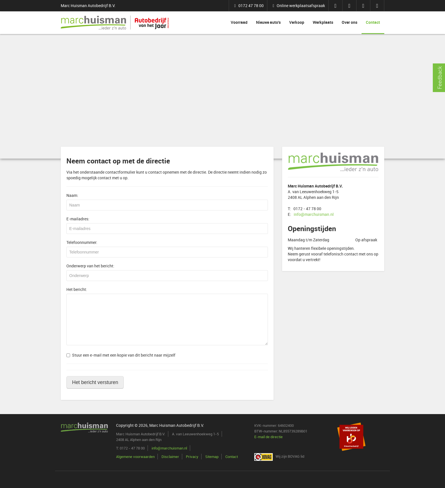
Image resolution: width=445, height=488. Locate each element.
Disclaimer (170, 456)
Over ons (349, 22)
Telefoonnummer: (81, 242)
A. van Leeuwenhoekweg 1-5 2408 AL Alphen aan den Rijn (315, 191)
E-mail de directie (268, 436)
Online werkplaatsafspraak (298, 5)
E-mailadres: (77, 218)
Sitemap (212, 456)
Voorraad (239, 22)
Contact (373, 22)
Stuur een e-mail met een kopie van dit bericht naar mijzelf (120, 355)
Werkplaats (323, 22)
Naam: (72, 195)
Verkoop (296, 22)
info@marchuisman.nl (314, 214)
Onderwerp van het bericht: (90, 265)
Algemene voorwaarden (135, 456)
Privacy (192, 456)
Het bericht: (76, 289)
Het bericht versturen (95, 382)
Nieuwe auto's (268, 22)
